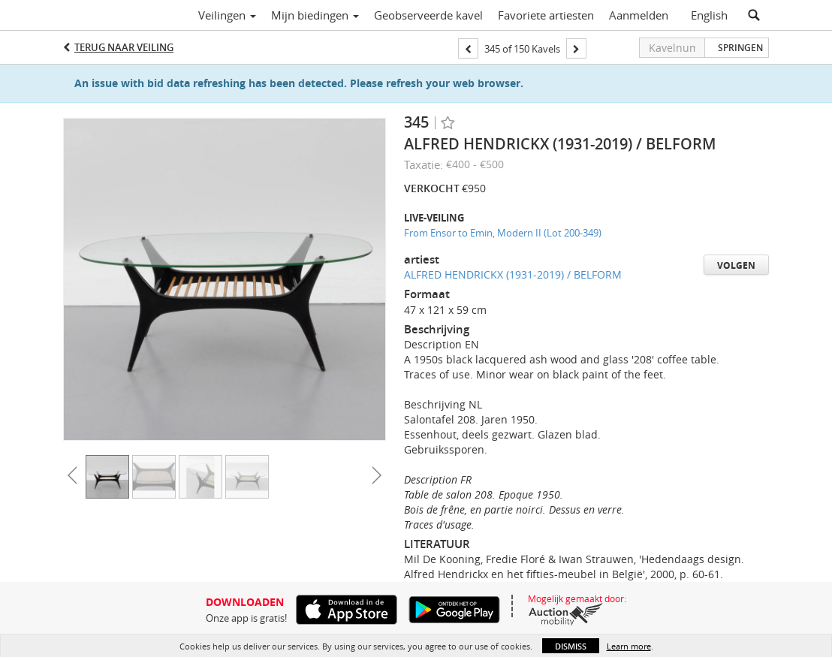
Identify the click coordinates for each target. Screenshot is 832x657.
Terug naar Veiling (123, 47)
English (709, 15)
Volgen (736, 265)
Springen (740, 47)
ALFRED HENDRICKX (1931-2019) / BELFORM (513, 274)
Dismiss (570, 646)
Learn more (629, 646)
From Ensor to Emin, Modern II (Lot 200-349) (502, 233)
